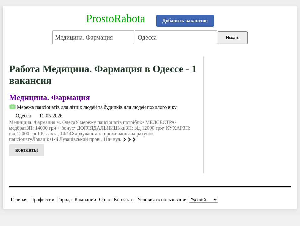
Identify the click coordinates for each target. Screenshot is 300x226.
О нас (105, 199)
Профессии (42, 199)
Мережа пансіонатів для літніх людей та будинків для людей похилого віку (97, 107)
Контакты (124, 199)
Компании (85, 199)
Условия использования (162, 199)
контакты (26, 150)
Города (64, 199)
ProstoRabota (115, 19)
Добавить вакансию (185, 20)
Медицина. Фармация (49, 97)
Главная (19, 199)
